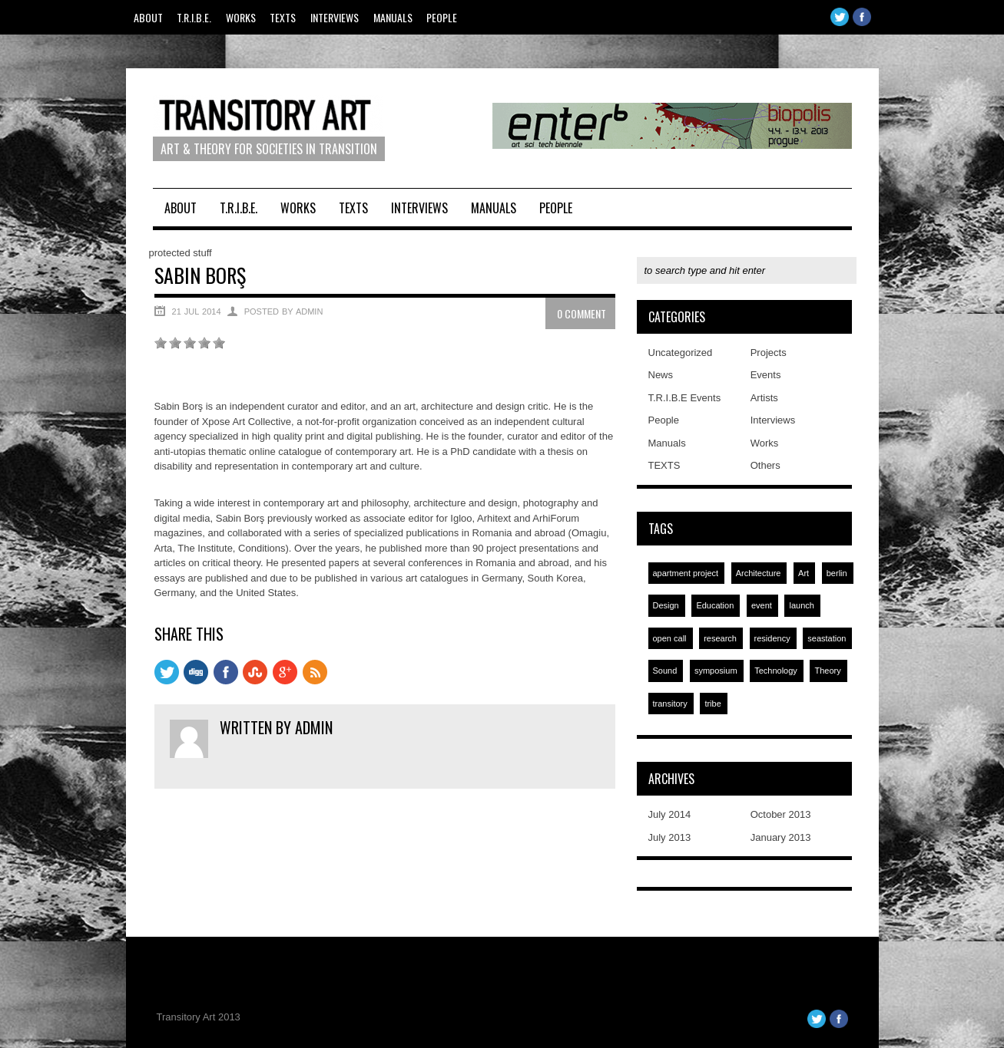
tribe (712, 703)
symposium (715, 670)
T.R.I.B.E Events (684, 398)
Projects (769, 352)
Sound (665, 670)
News (661, 375)
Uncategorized (680, 352)
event (761, 605)
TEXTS (283, 17)
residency (772, 638)
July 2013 (669, 837)
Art (803, 573)
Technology (775, 670)
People (441, 17)
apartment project (686, 573)
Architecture (758, 573)
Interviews (334, 17)
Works (241, 17)
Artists (764, 398)
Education (715, 605)
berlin (837, 573)
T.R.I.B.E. (194, 17)
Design (666, 605)
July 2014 (669, 814)
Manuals (393, 17)
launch (801, 605)
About (148, 17)
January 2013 (781, 837)
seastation (826, 638)
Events (766, 375)
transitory (670, 703)
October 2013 (781, 814)
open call (670, 638)
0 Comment (581, 313)
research (720, 638)
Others (765, 465)
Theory (827, 670)
